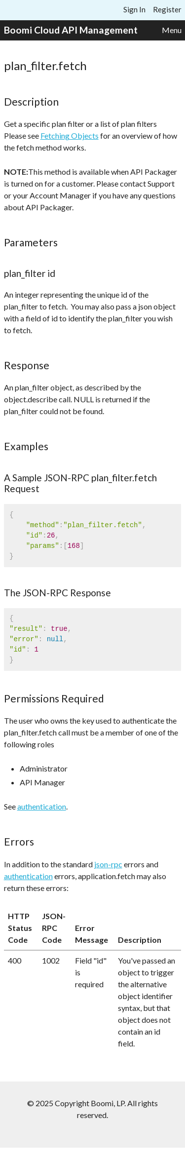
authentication (41, 806)
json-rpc (108, 864)
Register (167, 9)
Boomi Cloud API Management (71, 30)
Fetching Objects (69, 135)
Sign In (134, 9)
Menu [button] (172, 30)
